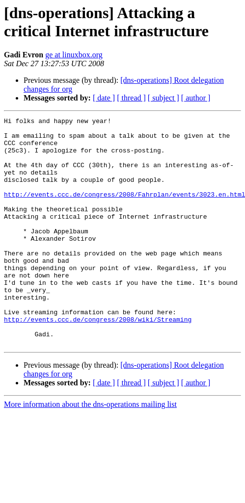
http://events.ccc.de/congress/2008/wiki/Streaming (97, 360)
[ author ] (196, 98)
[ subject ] (163, 98)
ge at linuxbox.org (74, 54)
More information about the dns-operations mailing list (90, 450)
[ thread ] (131, 98)
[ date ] (104, 98)
